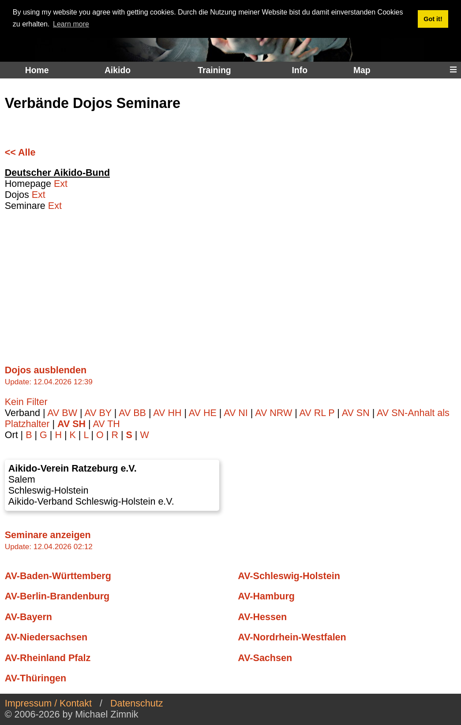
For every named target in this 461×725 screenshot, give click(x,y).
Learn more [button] (71, 24)
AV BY (99, 413)
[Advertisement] (228, 283)
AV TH (106, 424)
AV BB (134, 413)
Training (214, 70)
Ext (60, 183)
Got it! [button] (433, 18)
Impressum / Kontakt (48, 703)
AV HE (204, 413)
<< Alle (20, 152)
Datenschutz (136, 703)
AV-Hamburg (266, 596)
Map (362, 70)
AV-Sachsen (265, 658)
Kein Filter (26, 402)
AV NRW (275, 413)
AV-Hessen (262, 617)
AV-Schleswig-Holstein (289, 576)
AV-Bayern (28, 617)
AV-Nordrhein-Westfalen (292, 637)
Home (37, 70)
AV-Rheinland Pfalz (47, 658)
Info (299, 70)
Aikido (118, 70)
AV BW (63, 413)
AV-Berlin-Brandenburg (57, 596)
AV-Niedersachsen (46, 637)
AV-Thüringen (35, 678)
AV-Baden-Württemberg (58, 576)
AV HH (168, 413)
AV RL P (318, 413)
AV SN (357, 413)
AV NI (237, 413)
